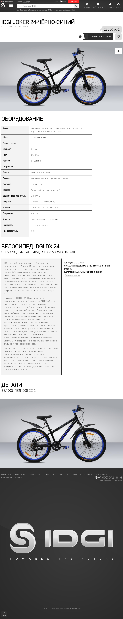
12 (86, 36)
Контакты (20, 477)
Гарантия (49, 474)
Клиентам (101, 474)
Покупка (76, 474)
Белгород (26, 2)
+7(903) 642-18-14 (59, 2)
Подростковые (21, 27)
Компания (20, 474)
